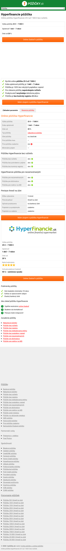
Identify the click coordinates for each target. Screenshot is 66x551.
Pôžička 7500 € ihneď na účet (14, 532)
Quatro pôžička (8, 477)
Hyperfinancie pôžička (11, 461)
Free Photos (7, 438)
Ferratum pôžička (9, 456)
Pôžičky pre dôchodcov (11, 339)
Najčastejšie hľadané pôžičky (13, 426)
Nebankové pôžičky (10, 323)
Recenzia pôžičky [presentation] (28, 110)
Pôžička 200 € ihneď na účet (13, 508)
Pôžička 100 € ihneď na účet (13, 503)
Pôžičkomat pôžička (10, 469)
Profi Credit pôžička (10, 472)
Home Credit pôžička (10, 459)
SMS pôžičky (8, 418)
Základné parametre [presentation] (10, 110)
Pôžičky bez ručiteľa (10, 326)
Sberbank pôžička (9, 480)
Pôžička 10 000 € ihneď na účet (14, 534)
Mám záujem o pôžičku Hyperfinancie (33, 102)
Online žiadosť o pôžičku (33, 39)
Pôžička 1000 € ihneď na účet (14, 524)
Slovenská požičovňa (10, 482)
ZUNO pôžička (8, 490)
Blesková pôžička (9, 448)
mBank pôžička (8, 464)
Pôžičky (4, 384)
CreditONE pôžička (10, 454)
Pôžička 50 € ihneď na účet (13, 500)
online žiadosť (24, 306)
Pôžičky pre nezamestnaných (13, 336)
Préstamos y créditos (10, 436)
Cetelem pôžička (9, 451)
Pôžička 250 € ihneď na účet (13, 511)
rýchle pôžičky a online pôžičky (32, 546)
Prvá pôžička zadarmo (11, 423)
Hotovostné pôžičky (10, 421)
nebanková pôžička (35, 133)
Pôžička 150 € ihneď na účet (13, 505)
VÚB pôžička (7, 488)
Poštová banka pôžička (11, 467)
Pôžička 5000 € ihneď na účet (14, 529)
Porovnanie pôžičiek (10, 495)
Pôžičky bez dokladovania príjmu (15, 331)
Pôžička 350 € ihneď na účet (13, 516)
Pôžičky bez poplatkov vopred (14, 333)
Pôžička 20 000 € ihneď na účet (14, 537)
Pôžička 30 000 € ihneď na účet (14, 540)
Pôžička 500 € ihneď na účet (13, 519)
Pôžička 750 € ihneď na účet (13, 521)
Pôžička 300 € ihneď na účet (13, 513)
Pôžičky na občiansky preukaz (14, 416)
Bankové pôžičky (9, 389)
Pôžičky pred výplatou (11, 413)
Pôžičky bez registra (10, 328)
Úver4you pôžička (9, 485)
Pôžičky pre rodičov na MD (12, 341)
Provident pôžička (9, 475)
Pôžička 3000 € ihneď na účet (14, 527)
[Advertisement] (33, 60)
